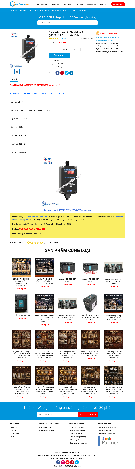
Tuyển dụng (15, 434)
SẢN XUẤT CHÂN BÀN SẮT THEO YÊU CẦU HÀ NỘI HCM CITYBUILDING (44, 281)
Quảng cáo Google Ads (107, 434)
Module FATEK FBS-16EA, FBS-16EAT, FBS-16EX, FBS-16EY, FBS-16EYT (67, 317)
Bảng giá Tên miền (105, 430)
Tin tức (13, 430)
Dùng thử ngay (118, 4)
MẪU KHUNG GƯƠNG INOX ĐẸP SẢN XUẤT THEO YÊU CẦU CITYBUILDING (90, 353)
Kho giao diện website (77, 430)
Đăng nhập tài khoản (77, 440)
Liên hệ (13, 437)
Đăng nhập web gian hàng (78, 443)
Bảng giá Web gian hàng (107, 427)
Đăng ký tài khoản (76, 434)
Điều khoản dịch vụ (47, 430)
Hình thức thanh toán (77, 427)
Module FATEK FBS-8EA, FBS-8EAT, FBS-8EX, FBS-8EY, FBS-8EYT (90, 317)
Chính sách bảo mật (47, 427)
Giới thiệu (14, 427)
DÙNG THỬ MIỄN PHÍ (88, 414)
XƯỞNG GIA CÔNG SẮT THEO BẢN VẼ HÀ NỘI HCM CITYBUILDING (114, 317)
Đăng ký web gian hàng (78, 437)
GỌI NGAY (59, 55)
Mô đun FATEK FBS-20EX (21, 315)
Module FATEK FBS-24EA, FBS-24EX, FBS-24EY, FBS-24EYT (113, 281)
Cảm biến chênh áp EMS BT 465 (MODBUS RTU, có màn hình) (67, 210)
